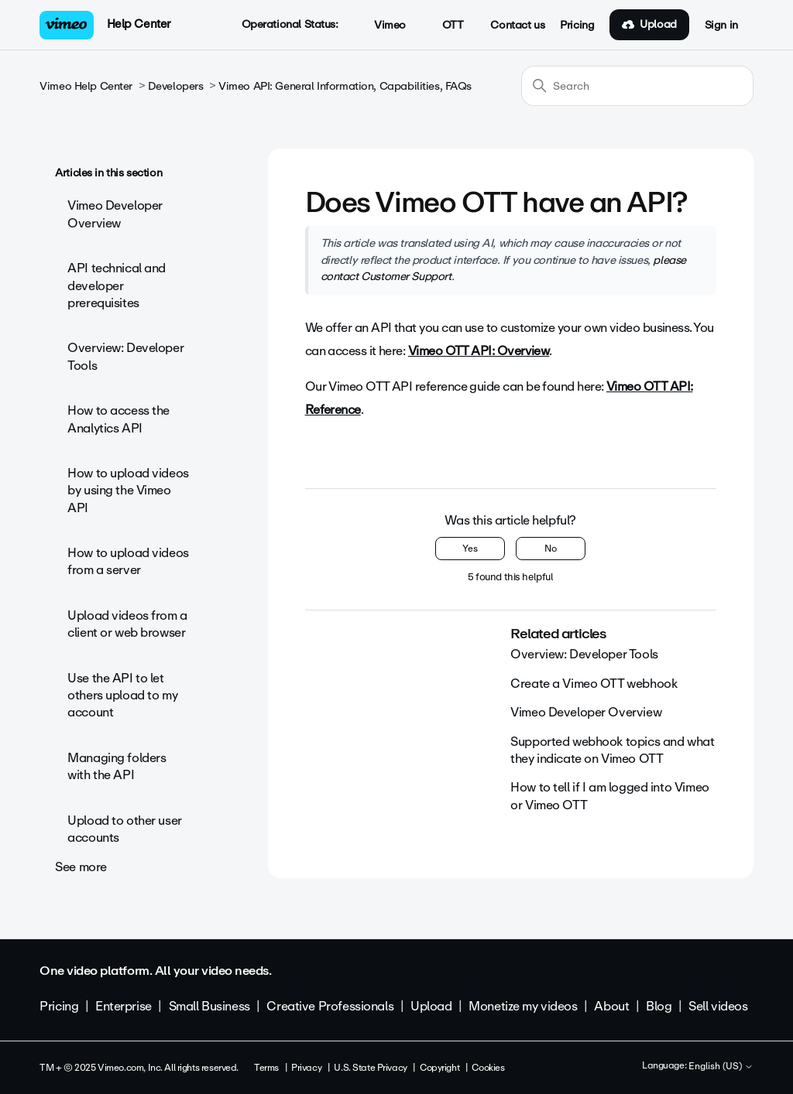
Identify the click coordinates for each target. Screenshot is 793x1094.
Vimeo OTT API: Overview (479, 350)
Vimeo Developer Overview (115, 214)
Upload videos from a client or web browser (127, 624)
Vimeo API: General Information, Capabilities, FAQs (345, 86)
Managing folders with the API (116, 766)
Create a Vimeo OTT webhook (593, 683)
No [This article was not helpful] (550, 548)
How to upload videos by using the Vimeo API (128, 490)
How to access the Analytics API (118, 419)
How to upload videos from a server (128, 561)
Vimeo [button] (382, 25)
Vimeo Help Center (85, 86)
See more (81, 866)
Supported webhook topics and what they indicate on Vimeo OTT (612, 750)
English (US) (721, 1067)
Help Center (139, 23)
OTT (444, 25)
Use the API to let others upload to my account (122, 695)
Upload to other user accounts (124, 829)
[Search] (637, 86)
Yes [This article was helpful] (470, 548)
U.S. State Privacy (370, 1067)
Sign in (721, 25)
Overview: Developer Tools (125, 356)
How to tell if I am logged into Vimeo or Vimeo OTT (609, 796)
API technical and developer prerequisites (116, 285)
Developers (176, 86)
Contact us (517, 25)
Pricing (577, 25)
